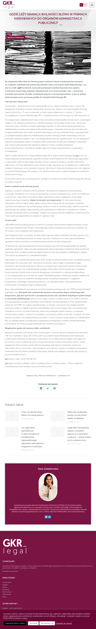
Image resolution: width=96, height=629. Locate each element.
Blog (9, 34)
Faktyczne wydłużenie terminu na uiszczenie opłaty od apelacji (77, 415)
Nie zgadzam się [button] (47, 623)
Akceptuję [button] (33, 623)
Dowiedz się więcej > (10, 571)
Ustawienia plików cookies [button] (15, 623)
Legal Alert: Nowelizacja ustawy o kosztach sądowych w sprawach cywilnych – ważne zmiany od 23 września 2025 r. (79, 434)
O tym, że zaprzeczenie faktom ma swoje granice (32, 413)
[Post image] (12, 416)
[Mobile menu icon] (92, 5)
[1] (19, 88)
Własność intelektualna (15, 37)
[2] (77, 155)
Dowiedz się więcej (64, 623)
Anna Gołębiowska (48, 468)
